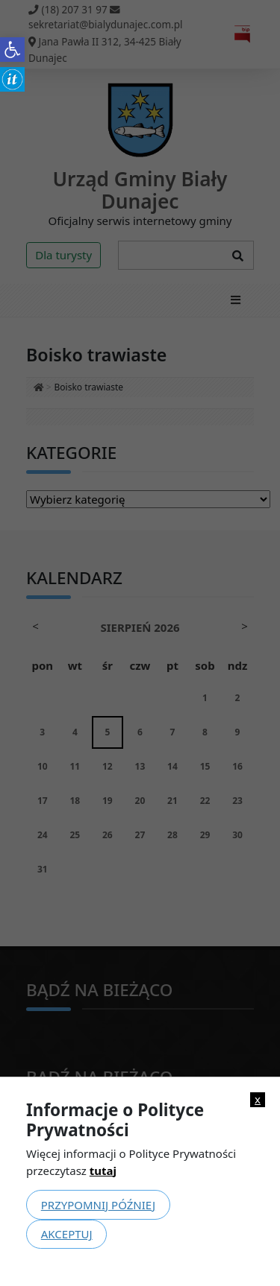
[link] (12, 49)
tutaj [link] (103, 1170)
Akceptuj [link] (67, 1233)
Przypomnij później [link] (98, 1204)
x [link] (258, 1099)
